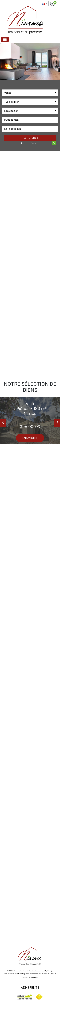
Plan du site (8, 973)
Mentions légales (21, 973)
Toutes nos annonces (30, 977)
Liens (45, 973)
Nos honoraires (35, 973)
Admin (52, 973)
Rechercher (30, 138)
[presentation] (3, 423)
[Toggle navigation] (5, 39)
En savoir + (30, 437)
